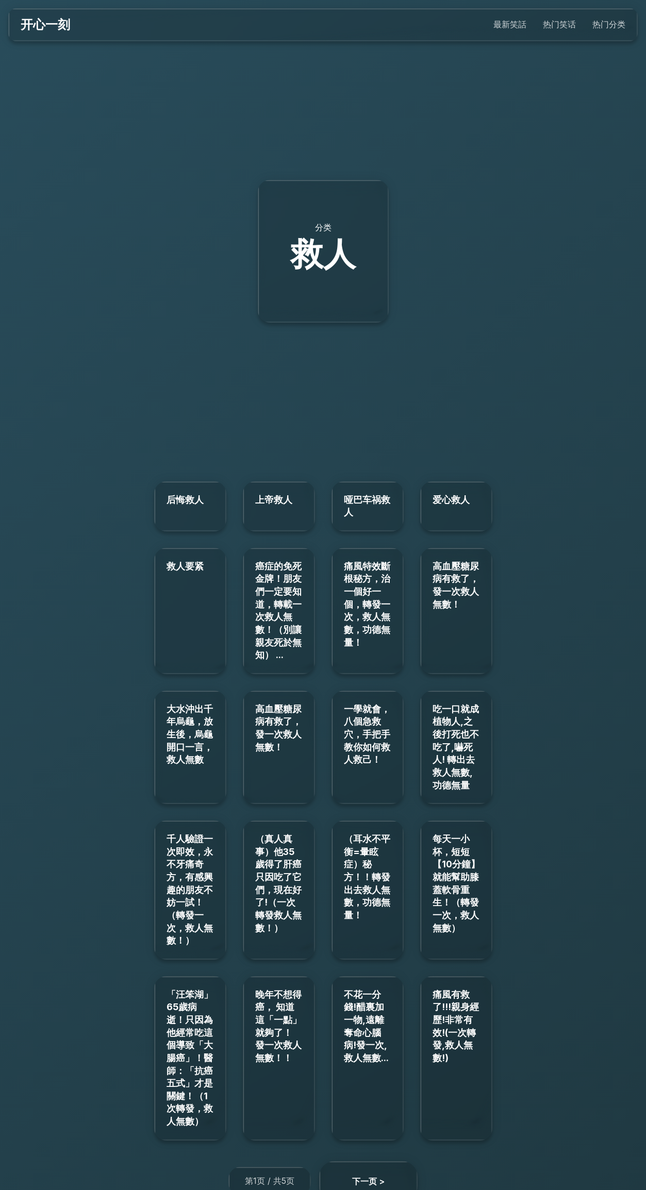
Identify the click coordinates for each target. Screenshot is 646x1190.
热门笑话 (559, 24)
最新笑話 (509, 24)
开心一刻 (45, 24)
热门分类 (608, 24)
